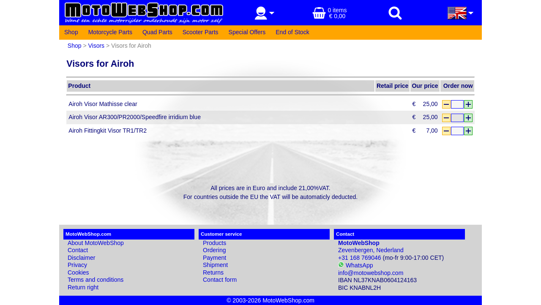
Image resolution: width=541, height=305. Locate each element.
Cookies (78, 272)
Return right (83, 287)
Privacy (77, 264)
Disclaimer (81, 257)
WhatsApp (355, 265)
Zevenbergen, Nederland (371, 247)
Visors (96, 45)
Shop (71, 32)
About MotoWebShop (96, 243)
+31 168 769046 (359, 257)
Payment (214, 257)
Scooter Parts (201, 32)
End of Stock (292, 32)
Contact (78, 250)
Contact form (220, 279)
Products (214, 243)
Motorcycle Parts (110, 32)
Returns (213, 272)
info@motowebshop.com (370, 273)
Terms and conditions (95, 279)
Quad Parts (157, 32)
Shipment (215, 264)
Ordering (214, 250)
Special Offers (247, 32)
